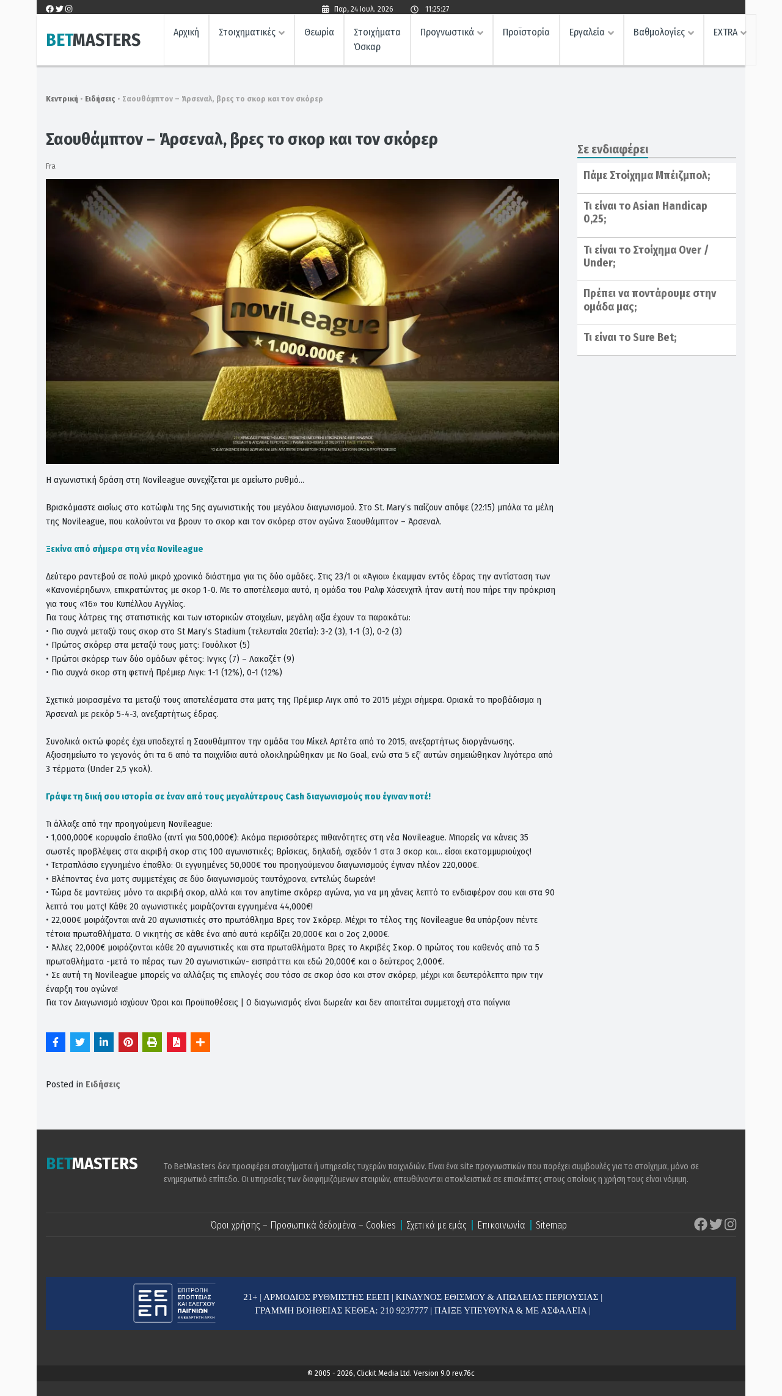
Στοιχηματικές (247, 34)
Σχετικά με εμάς (436, 1225)
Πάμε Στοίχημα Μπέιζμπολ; (646, 175)
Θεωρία (319, 34)
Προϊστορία (526, 34)
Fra (51, 166)
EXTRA (725, 34)
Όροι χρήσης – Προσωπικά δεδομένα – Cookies (303, 1225)
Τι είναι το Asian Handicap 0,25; (645, 212)
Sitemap (551, 1225)
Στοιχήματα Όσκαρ (377, 41)
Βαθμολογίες (659, 34)
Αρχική (186, 34)
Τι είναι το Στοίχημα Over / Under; (646, 256)
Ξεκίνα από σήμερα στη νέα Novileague (124, 548)
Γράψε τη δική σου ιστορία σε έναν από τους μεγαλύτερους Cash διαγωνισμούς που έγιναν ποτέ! (238, 796)
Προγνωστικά (447, 34)
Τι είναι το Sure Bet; (629, 337)
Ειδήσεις (100, 98)
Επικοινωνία (501, 1225)
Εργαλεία (587, 34)
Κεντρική (62, 98)
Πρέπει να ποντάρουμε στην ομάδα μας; (649, 300)
